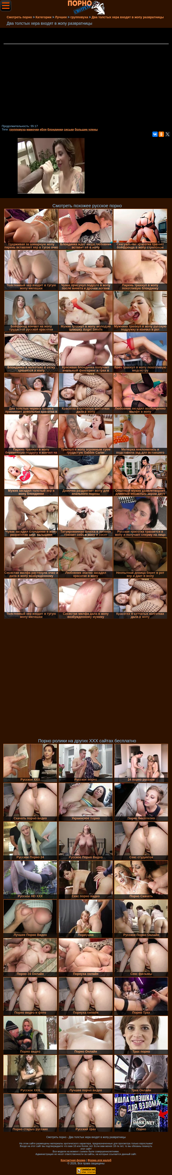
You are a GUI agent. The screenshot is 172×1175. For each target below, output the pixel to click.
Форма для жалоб (100, 1160)
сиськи (69, 129)
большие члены (86, 129)
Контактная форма (73, 1160)
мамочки (33, 129)
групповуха (17, 129)
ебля (43, 129)
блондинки (55, 129)
